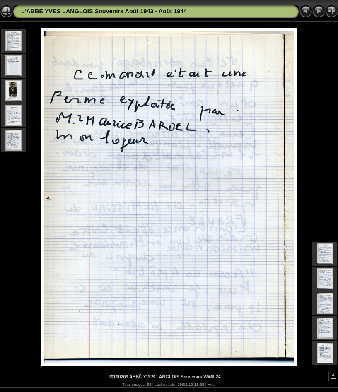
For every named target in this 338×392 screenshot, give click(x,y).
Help (212, 384)
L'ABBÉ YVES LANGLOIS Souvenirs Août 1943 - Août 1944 (104, 11)
